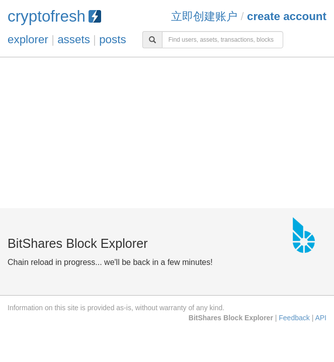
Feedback (294, 318)
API (320, 318)
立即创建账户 (204, 16)
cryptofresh (54, 16)
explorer (28, 39)
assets (73, 39)
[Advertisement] (167, 132)
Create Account (286, 16)
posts (112, 39)
